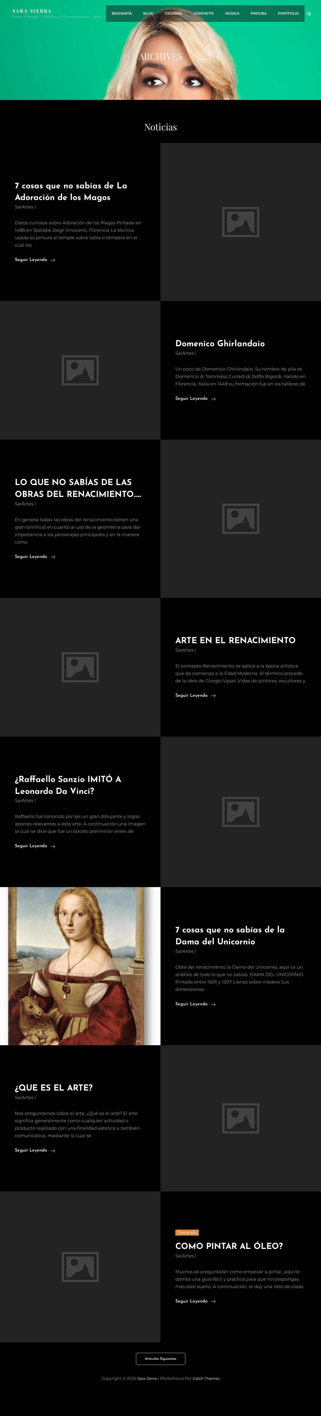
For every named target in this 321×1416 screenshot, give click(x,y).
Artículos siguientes (160, 1382)
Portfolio (289, 13)
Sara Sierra (33, 10)
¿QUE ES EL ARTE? (58, 1112)
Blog (156, 13)
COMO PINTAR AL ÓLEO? (234, 1270)
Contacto (209, 13)
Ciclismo (180, 13)
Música (236, 13)
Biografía (131, 13)
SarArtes (24, 207)
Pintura (261, 13)
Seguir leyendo (35, 260)
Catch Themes (206, 1402)
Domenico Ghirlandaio (224, 343)
